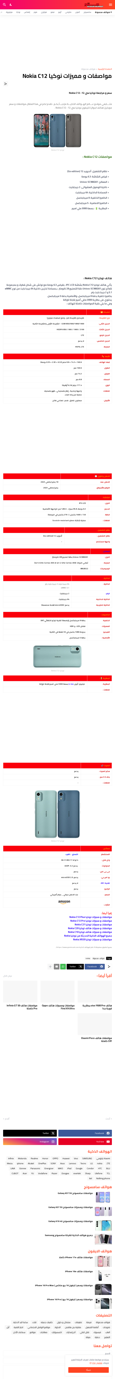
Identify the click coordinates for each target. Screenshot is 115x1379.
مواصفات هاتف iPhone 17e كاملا (76, 1257)
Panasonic (35, 1168)
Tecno (83, 1163)
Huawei (66, 1158)
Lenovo (72, 1163)
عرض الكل (7, 976)
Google (79, 1168)
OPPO (55, 1158)
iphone (20, 1163)
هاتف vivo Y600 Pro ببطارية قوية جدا (97, 1007)
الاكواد (57, 1327)
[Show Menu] (110, 4)
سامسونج (87, 12)
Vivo (76, 1158)
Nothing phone (103, 1178)
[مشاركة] (5, 83)
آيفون (77, 12)
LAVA (13, 1168)
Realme (34, 1158)
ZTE (108, 1163)
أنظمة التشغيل (92, 1327)
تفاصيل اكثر (97, 1363)
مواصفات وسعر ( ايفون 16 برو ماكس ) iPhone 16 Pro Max (64, 1285)
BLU (108, 1168)
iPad (69, 1168)
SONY (53, 1163)
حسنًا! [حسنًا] (88, 1370)
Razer (54, 1173)
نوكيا (18, 12)
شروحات (106, 1327)
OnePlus (42, 1163)
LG (91, 1163)
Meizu (10, 1163)
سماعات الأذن (19, 1332)
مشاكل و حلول (63, 1322)
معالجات (43, 1332)
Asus (62, 1163)
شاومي (68, 12)
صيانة (88, 1337)
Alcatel (31, 1163)
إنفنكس (27, 12)
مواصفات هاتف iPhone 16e (79, 1271)
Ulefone (98, 1173)
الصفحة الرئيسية (105, 69)
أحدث (108, 1118)
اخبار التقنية (18, 1327)
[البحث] (4, 5)
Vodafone (42, 1173)
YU (32, 1173)
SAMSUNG (87, 1158)
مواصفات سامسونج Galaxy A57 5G (75, 1193)
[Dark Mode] (10, 4)
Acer (25, 1173)
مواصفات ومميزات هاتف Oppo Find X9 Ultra (58, 1007)
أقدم (7, 1118)
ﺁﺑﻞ (8, 1327)
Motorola (22, 1158)
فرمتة (89, 1322)
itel (90, 1178)
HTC (100, 1168)
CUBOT (15, 1173)
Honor (45, 1158)
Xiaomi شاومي (103, 1158)
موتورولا (9, 12)
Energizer (49, 1168)
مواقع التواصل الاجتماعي (39, 1327)
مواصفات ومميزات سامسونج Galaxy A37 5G (70, 1207)
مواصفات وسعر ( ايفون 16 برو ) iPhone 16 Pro (70, 1299)
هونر (35, 12)
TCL (108, 1173)
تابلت (34, 1322)
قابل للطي (84, 1332)
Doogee (65, 1173)
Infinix (11, 1158)
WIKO (60, 1168)
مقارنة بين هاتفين (73, 1327)
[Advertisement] (57, 41)
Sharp (88, 1173)
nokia (88, 958)
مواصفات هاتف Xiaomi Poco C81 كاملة (96, 1040)
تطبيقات (78, 1322)
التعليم (107, 1337)
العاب (107, 1332)
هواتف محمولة (88, 69)
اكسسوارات (57, 1332)
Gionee (22, 1168)
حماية (97, 1337)
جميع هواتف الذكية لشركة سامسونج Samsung (69, 1235)
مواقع (33, 1332)
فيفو (52, 12)
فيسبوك (97, 1332)
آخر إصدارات (70, 1332)
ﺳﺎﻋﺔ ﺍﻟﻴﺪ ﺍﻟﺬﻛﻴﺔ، (20, 1322)
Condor (90, 1168)
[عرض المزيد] (50, 966)
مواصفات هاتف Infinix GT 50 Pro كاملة (22, 1007)
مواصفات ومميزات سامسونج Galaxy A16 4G (70, 1221)
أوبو (59, 12)
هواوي (44, 12)
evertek (77, 1173)
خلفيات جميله (47, 1322)
